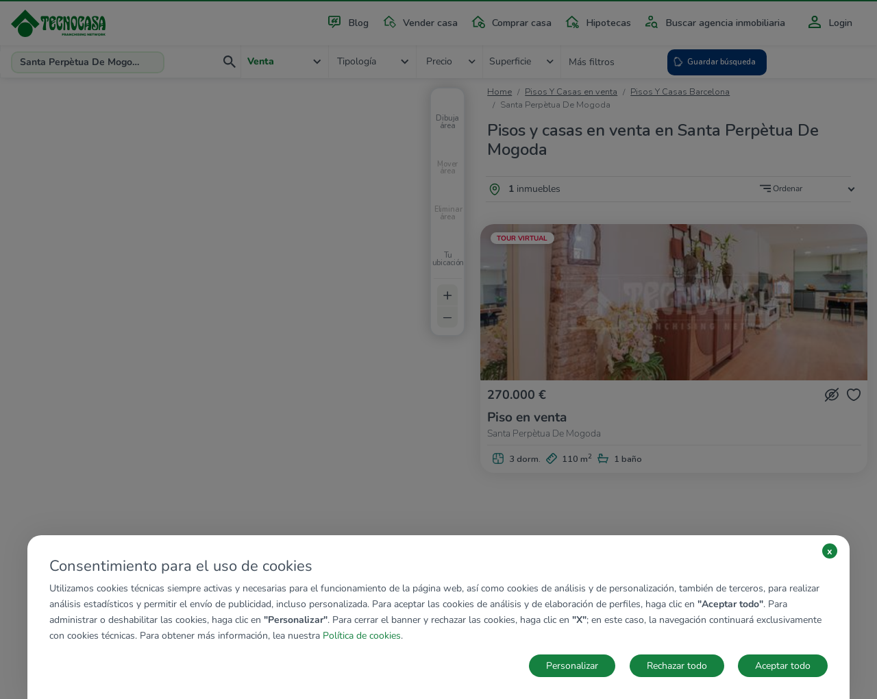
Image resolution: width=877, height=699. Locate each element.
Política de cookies (362, 635)
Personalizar (572, 665)
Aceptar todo (783, 665)
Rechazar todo (677, 665)
